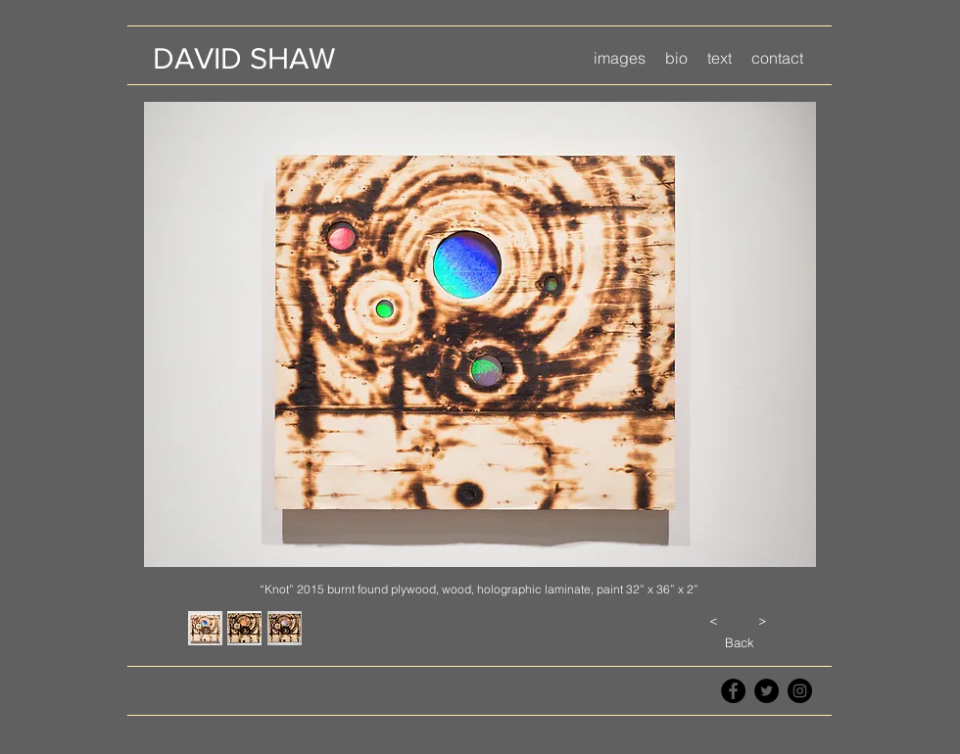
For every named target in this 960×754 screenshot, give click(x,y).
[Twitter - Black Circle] (766, 691)
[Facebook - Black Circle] (733, 691)
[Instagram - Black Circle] (800, 691)
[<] (713, 620)
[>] (762, 620)
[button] (619, 58)
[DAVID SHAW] (243, 58)
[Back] (739, 642)
